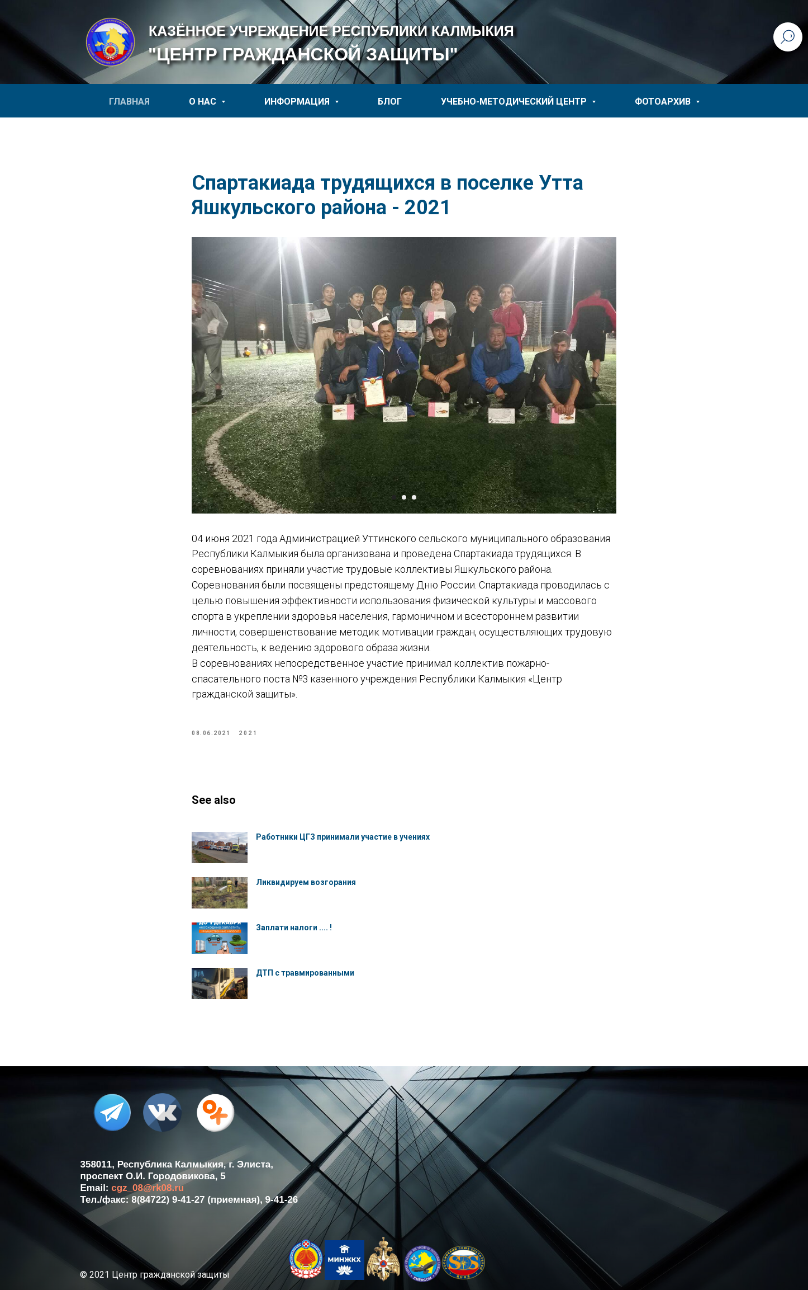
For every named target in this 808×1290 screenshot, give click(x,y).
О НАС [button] (203, 101)
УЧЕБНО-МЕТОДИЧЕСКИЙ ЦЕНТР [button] (515, 101)
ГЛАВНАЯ (129, 101)
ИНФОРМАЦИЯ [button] (298, 101)
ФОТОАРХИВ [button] (664, 101)
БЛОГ (390, 101)
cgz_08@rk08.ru (147, 1188)
